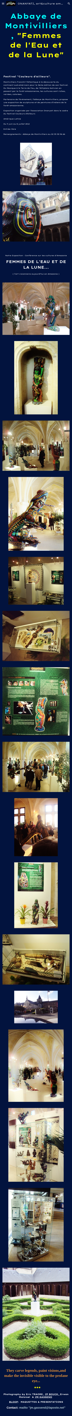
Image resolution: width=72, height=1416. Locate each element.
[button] (3, 3)
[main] (36, 35)
